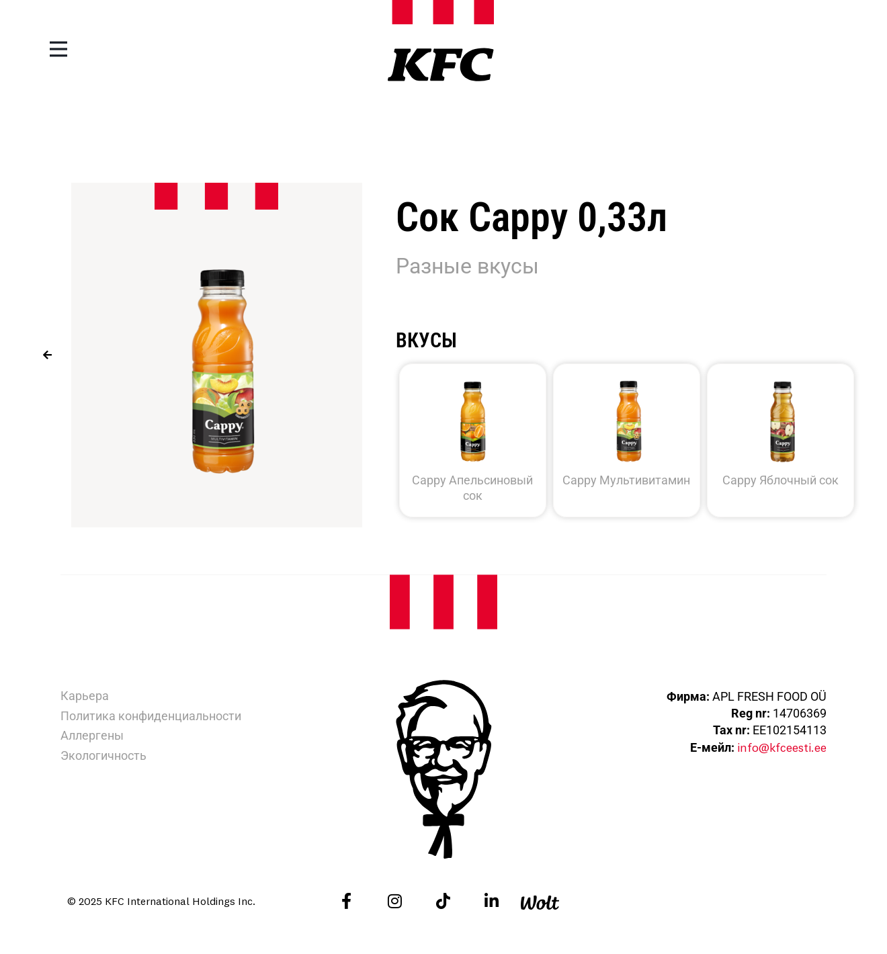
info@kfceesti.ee (781, 747)
